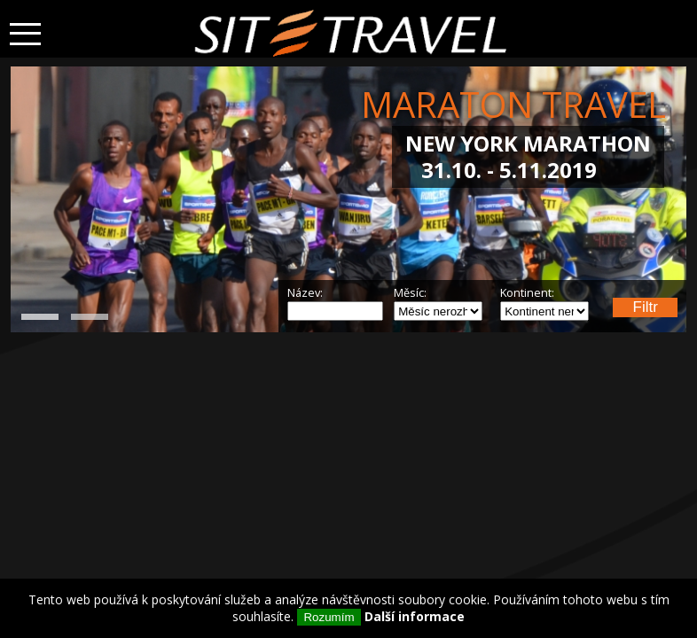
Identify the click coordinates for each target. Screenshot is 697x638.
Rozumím (328, 617)
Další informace (414, 616)
